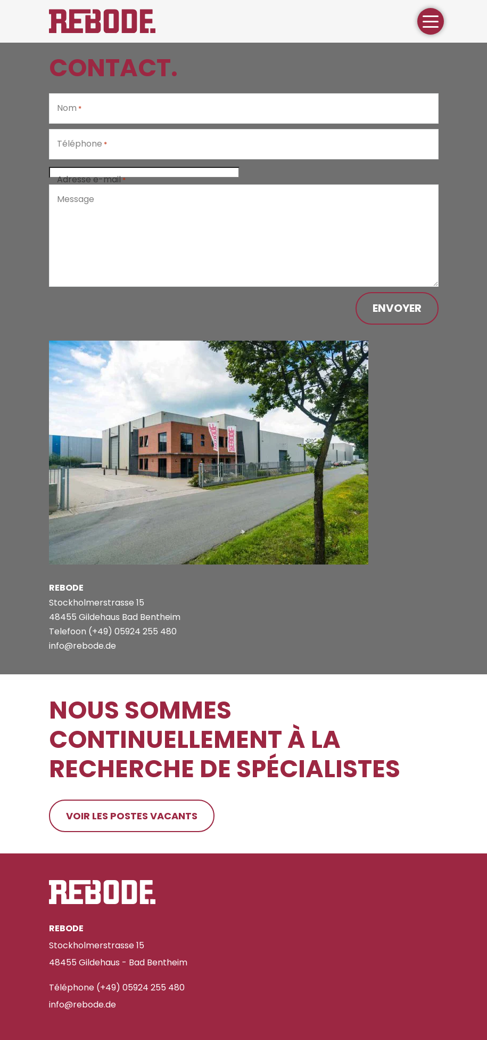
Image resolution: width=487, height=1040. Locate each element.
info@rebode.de (82, 646)
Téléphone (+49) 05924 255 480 (117, 987)
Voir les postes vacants (131, 816)
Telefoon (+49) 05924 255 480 (113, 631)
